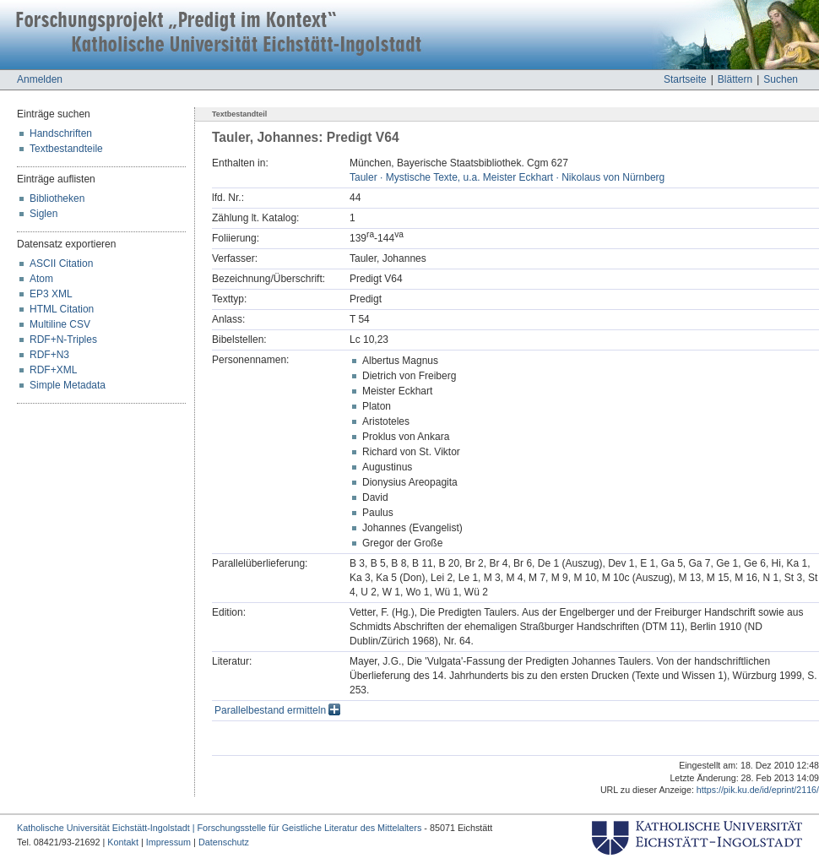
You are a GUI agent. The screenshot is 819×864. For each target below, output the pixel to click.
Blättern (735, 79)
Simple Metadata (68, 385)
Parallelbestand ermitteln (277, 710)
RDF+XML (53, 370)
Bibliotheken (57, 198)
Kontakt (122, 842)
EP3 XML (51, 294)
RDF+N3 (49, 355)
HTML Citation (62, 309)
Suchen (780, 79)
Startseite (685, 79)
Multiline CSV (60, 324)
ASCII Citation (61, 263)
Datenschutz (223, 842)
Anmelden (39, 79)
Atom (41, 279)
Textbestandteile (66, 149)
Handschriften (61, 133)
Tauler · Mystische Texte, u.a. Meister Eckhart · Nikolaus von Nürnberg (507, 177)
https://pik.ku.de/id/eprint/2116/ (758, 790)
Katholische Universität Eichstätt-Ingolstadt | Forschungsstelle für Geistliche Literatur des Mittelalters (219, 828)
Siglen (43, 214)
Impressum (168, 842)
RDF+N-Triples (63, 339)
